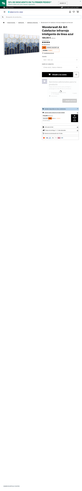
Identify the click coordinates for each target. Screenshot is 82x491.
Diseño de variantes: (48, 64)
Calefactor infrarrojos (32, 22)
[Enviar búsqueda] (2, 17)
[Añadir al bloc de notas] (76, 74)
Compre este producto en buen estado (54, 112)
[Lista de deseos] (74, 11)
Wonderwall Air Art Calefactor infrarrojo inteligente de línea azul (57, 22)
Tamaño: (44, 56)
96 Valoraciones (46, 44)
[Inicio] (5, 22)
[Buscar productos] (41, 17)
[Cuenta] (70, 11)
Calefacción (21, 22)
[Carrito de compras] (78, 11)
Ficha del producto (45, 40)
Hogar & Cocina (11, 22)
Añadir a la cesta (58, 75)
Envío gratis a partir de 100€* (71, 7)
